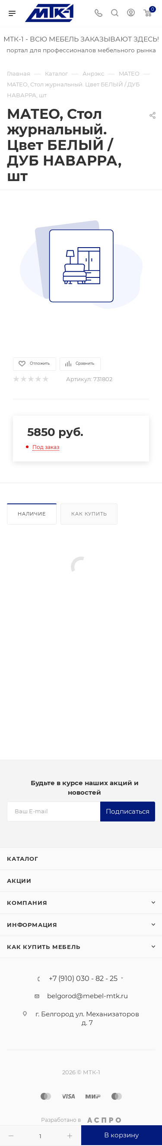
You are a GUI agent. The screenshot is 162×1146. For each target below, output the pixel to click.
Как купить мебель (43, 946)
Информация (32, 924)
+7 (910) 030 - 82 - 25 (83, 978)
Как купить (89, 514)
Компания (27, 902)
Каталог (22, 858)
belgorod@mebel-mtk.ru (87, 996)
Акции (19, 880)
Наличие (32, 514)
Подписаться (127, 811)
